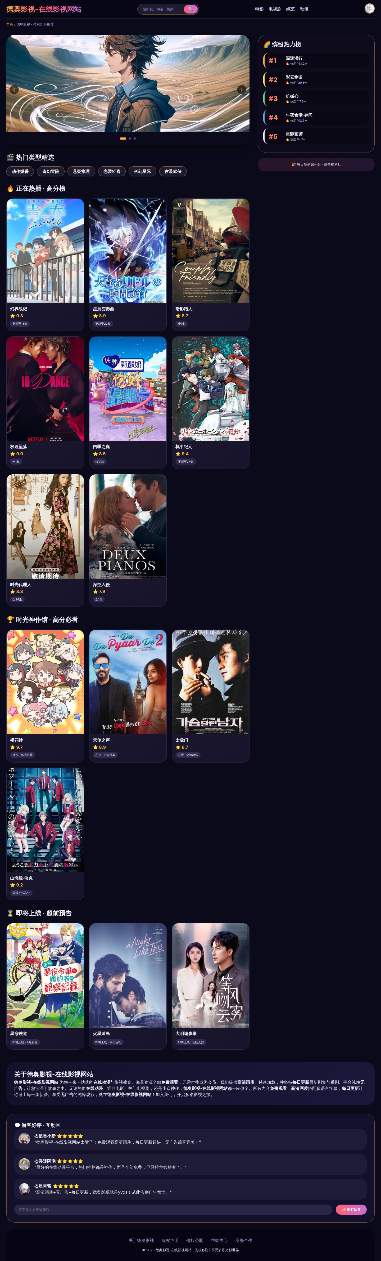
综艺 (290, 9)
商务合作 (243, 1240)
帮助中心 (219, 1240)
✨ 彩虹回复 (351, 1209)
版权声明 (170, 1240)
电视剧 (275, 9)
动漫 (304, 9)
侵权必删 (194, 1240)
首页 (9, 24)
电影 (259, 9)
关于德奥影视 (141, 1240)
